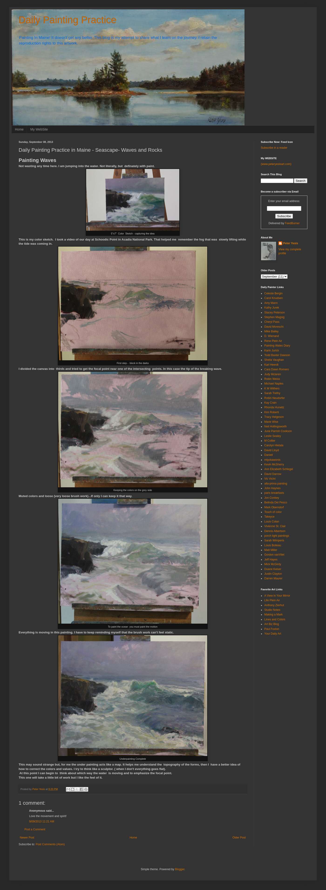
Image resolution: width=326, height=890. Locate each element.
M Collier (269, 440)
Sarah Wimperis (274, 540)
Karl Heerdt (271, 364)
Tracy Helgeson (274, 417)
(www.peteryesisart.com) (276, 164)
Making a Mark (273, 614)
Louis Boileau (272, 545)
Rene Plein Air (273, 341)
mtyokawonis (272, 459)
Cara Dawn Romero (276, 369)
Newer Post (27, 837)
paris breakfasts (274, 493)
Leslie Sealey (272, 436)
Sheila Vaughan (274, 359)
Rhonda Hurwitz (274, 407)
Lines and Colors (274, 619)
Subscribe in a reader (274, 147)
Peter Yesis (290, 243)
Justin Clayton (273, 573)
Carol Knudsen (273, 298)
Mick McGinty (272, 564)
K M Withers (271, 388)
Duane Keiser (272, 569)
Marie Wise (271, 421)
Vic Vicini (269, 478)
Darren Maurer (273, 578)
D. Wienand (271, 336)
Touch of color (273, 512)
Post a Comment (34, 829)
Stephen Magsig (274, 317)
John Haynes (272, 488)
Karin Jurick (271, 350)
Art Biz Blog (271, 624)
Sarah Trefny (272, 393)
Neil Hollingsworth (275, 426)
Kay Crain (270, 402)
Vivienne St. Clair (275, 526)
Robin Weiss (272, 379)
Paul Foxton (271, 629)
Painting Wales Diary (277, 345)
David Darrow (272, 474)
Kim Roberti (271, 412)
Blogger (179, 869)
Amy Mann (271, 303)
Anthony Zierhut (274, 605)
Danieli (268, 455)
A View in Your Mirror (277, 595)
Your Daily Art (272, 633)
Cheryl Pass (271, 321)
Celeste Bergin (273, 293)
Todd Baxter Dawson (277, 355)
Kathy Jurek (271, 307)
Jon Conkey (271, 497)
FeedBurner (292, 223)
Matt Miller (270, 550)
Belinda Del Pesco (275, 502)
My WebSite (39, 129)
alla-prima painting (275, 483)
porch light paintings (276, 535)
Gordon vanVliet (274, 554)
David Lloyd (271, 450)
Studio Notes (272, 610)
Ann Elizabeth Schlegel (278, 469)
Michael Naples (273, 383)
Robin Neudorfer (274, 398)
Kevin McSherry (274, 464)
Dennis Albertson (274, 531)
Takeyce (269, 516)
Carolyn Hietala (273, 445)
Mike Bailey (271, 331)
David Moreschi (274, 326)
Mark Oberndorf (274, 507)
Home (19, 129)
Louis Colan (271, 521)
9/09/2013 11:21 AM (41, 821)
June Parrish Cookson (278, 431)
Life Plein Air (272, 600)
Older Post (239, 837)
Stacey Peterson (274, 312)
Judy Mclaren (272, 374)
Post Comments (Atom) (50, 844)
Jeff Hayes (270, 559)
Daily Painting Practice (67, 19)
